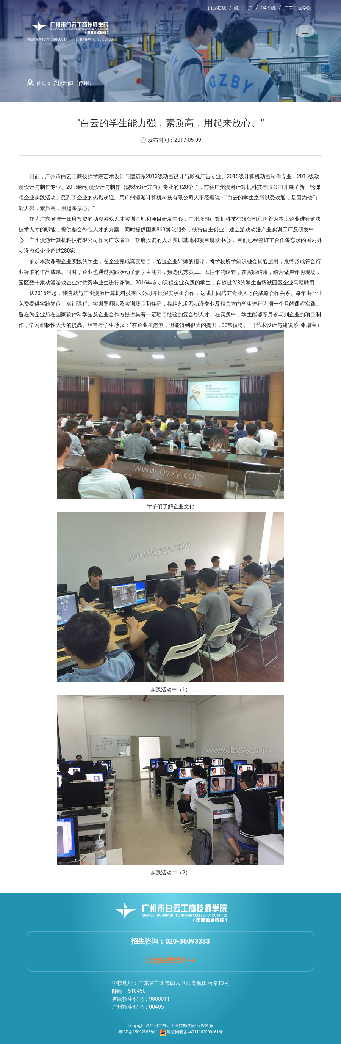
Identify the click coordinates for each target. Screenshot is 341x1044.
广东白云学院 (297, 8)
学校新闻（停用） (73, 83)
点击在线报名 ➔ (170, 960)
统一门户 (243, 8)
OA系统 (268, 8)
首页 (41, 83)
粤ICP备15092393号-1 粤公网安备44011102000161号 (170, 1032)
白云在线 (217, 8)
